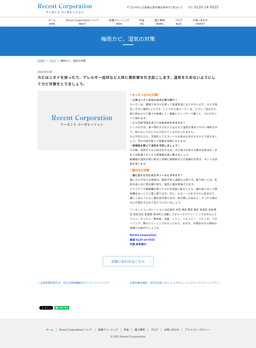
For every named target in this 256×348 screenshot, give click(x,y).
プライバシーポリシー (197, 330)
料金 (141, 21)
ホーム (52, 21)
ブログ (178, 21)
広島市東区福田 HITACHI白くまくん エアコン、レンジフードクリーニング (173, 282)
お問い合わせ (200, 21)
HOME (41, 60)
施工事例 (160, 21)
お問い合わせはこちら (128, 261)
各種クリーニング (119, 21)
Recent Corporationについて (82, 21)
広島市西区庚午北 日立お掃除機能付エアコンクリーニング (74, 282)
